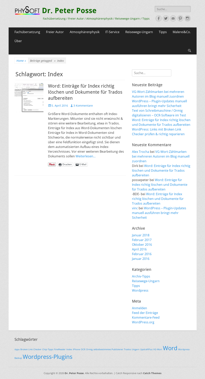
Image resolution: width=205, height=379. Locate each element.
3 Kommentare (83, 105)
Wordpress (140, 290)
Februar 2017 (142, 240)
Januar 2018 (140, 235)
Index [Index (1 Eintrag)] (69, 349)
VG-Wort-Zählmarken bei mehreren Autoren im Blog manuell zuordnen (161, 156)
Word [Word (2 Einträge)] (170, 348)
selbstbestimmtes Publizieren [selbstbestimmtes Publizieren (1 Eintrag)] (108, 349)
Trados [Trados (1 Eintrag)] (127, 349)
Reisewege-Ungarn (139, 32)
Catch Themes (152, 373)
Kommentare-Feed (146, 317)
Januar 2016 (140, 259)
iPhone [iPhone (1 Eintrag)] (76, 349)
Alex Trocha (140, 152)
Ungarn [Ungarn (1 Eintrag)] (135, 349)
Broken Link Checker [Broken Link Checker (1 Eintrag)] (31, 349)
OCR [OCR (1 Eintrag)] (83, 349)
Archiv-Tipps (141, 276)
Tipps (163, 32)
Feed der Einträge (145, 313)
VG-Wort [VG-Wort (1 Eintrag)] (157, 349)
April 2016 (139, 249)
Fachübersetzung (27, 32)
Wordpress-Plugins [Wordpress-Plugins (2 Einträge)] (47, 357)
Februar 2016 (142, 254)
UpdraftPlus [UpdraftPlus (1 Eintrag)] (146, 349)
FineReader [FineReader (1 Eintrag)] (60, 349)
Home (21, 61)
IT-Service (112, 32)
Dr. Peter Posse (69, 10)
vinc (135, 208)
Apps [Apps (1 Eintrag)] (17, 349)
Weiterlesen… (86, 156)
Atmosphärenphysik (84, 32)
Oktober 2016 (142, 244)
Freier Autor (55, 32)
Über (18, 41)
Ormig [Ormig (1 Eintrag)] (89, 349)
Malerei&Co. (182, 32)
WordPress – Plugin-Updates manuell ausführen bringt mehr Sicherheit (159, 213)
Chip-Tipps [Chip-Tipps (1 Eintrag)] (47, 349)
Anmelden (139, 308)
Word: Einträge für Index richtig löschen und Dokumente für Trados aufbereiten (85, 92)
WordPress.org (143, 322)
